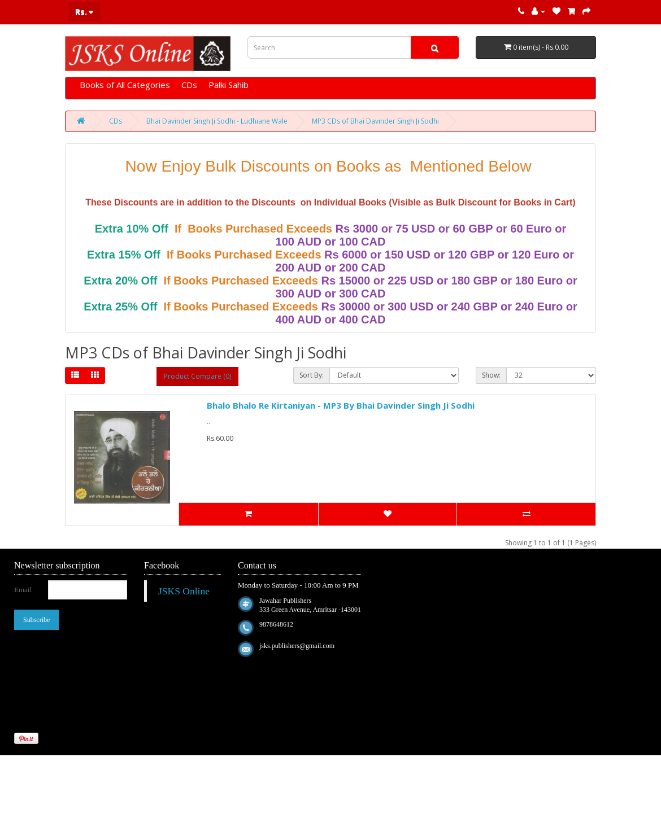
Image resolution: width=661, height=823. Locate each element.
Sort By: (311, 375)
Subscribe (36, 620)
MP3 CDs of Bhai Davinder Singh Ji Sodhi (375, 121)
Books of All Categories (125, 84)
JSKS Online (184, 591)
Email (23, 589)
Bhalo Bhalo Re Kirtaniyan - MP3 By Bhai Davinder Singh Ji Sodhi (341, 405)
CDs (189, 84)
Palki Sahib (228, 84)
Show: (491, 375)
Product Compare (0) (197, 376)
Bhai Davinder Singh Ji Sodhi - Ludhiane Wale (217, 121)
